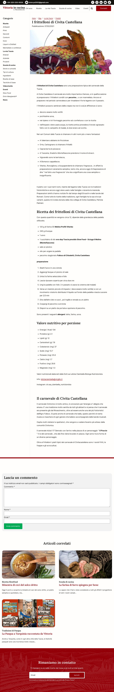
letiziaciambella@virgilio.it (51, 379)
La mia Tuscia (50, 8)
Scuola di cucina (65, 8)
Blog (39, 18)
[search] (91, 8)
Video (77, 8)
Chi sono (29, 8)
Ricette (39, 8)
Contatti (103, 8)
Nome (7, 510)
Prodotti (58, 18)
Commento (9, 487)
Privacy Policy (69, 680)
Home (34, 18)
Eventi (86, 8)
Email (7, 517)
